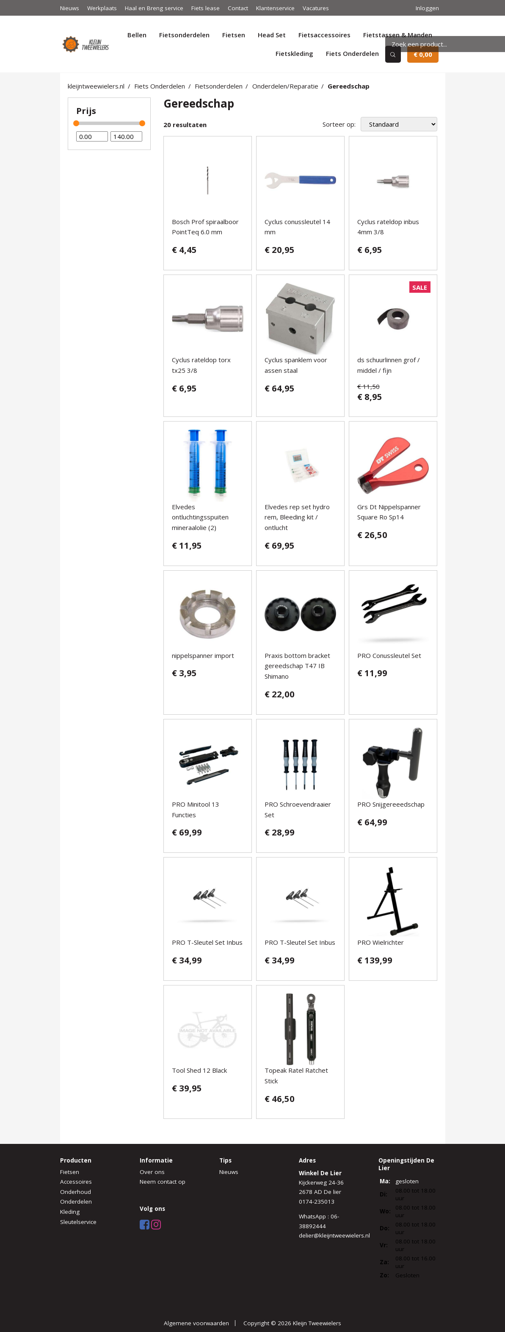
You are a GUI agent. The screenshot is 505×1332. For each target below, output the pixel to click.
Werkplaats (102, 8)
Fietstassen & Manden (397, 35)
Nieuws (69, 8)
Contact (238, 8)
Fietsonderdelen (184, 35)
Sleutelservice (78, 1222)
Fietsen (233, 35)
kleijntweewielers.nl (96, 86)
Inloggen (427, 8)
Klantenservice (275, 8)
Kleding (70, 1211)
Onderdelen (76, 1201)
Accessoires (76, 1181)
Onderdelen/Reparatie (285, 86)
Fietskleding (294, 53)
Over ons (152, 1172)
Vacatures (316, 8)
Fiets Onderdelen (352, 53)
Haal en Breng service (154, 8)
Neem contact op (162, 1181)
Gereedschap (349, 86)
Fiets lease (205, 8)
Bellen (136, 35)
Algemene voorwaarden (196, 1323)
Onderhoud (75, 1192)
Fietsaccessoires (324, 35)
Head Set (272, 35)
